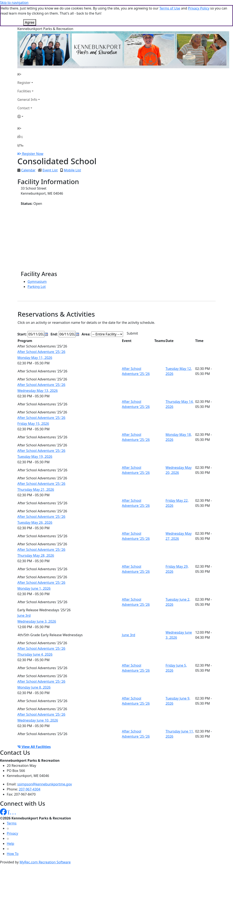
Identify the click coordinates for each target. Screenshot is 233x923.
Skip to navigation (14, 2)
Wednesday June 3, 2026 (36, 621)
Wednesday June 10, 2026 (37, 720)
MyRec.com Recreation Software (45, 862)
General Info (27, 99)
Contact (23, 108)
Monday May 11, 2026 (34, 357)
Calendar (28, 170)
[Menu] (20, 145)
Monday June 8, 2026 (34, 687)
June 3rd (24, 615)
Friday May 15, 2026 (33, 423)
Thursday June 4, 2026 (35, 654)
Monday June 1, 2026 (34, 588)
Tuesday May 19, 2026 (34, 456)
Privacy (12, 833)
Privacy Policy (198, 8)
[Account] (28, 116)
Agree (29, 22)
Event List (50, 170)
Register (24, 82)
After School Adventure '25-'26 (41, 351)
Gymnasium (37, 281)
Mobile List (72, 170)
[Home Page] (28, 74)
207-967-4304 (29, 789)
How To (12, 853)
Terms (12, 823)
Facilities (24, 91)
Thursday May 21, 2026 (35, 489)
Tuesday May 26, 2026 (34, 522)
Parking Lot (37, 286)
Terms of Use (169, 8)
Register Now (32, 153)
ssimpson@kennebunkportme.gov (44, 784)
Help (10, 843)
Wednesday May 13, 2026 (37, 390)
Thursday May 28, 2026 (35, 555)
